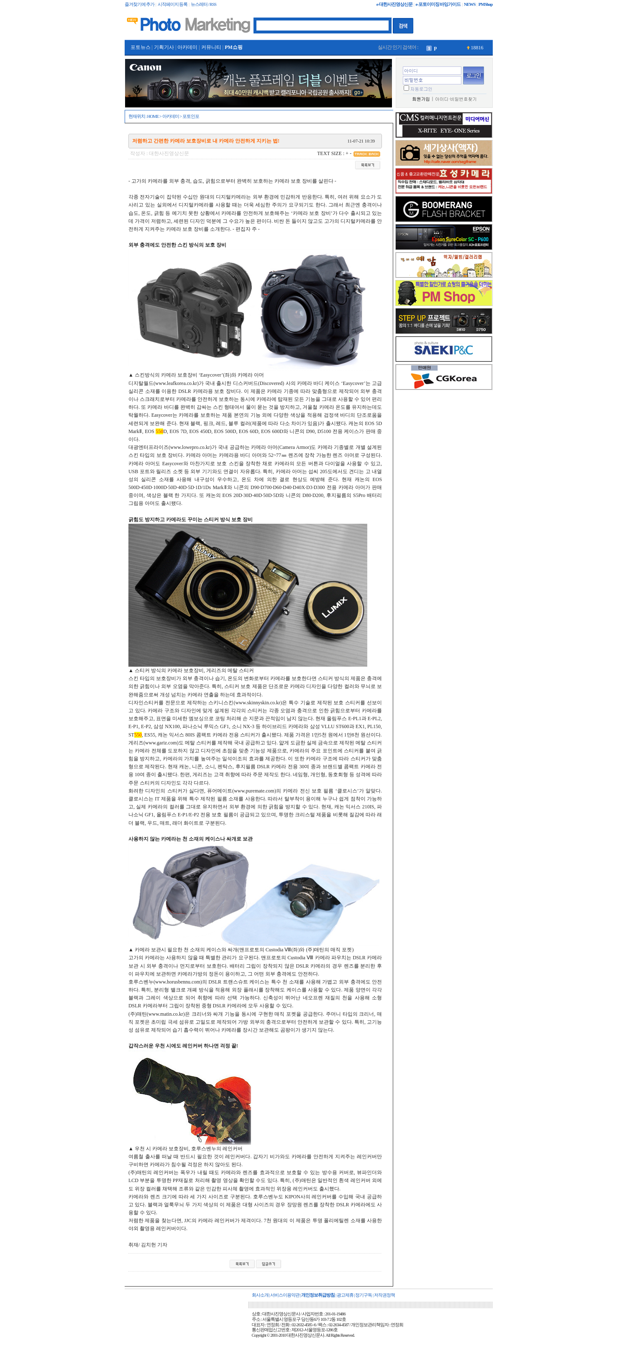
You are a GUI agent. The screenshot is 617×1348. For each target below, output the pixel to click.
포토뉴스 (141, 47)
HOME (153, 116)
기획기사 (164, 47)
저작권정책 (384, 1295)
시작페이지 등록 (173, 4)
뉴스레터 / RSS (203, 4)
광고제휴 (345, 1295)
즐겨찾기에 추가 (140, 4)
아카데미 (187, 47)
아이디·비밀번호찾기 (456, 99)
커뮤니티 (211, 47)
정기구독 (363, 1295)
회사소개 (260, 1295)
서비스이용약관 (285, 1295)
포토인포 (190, 116)
